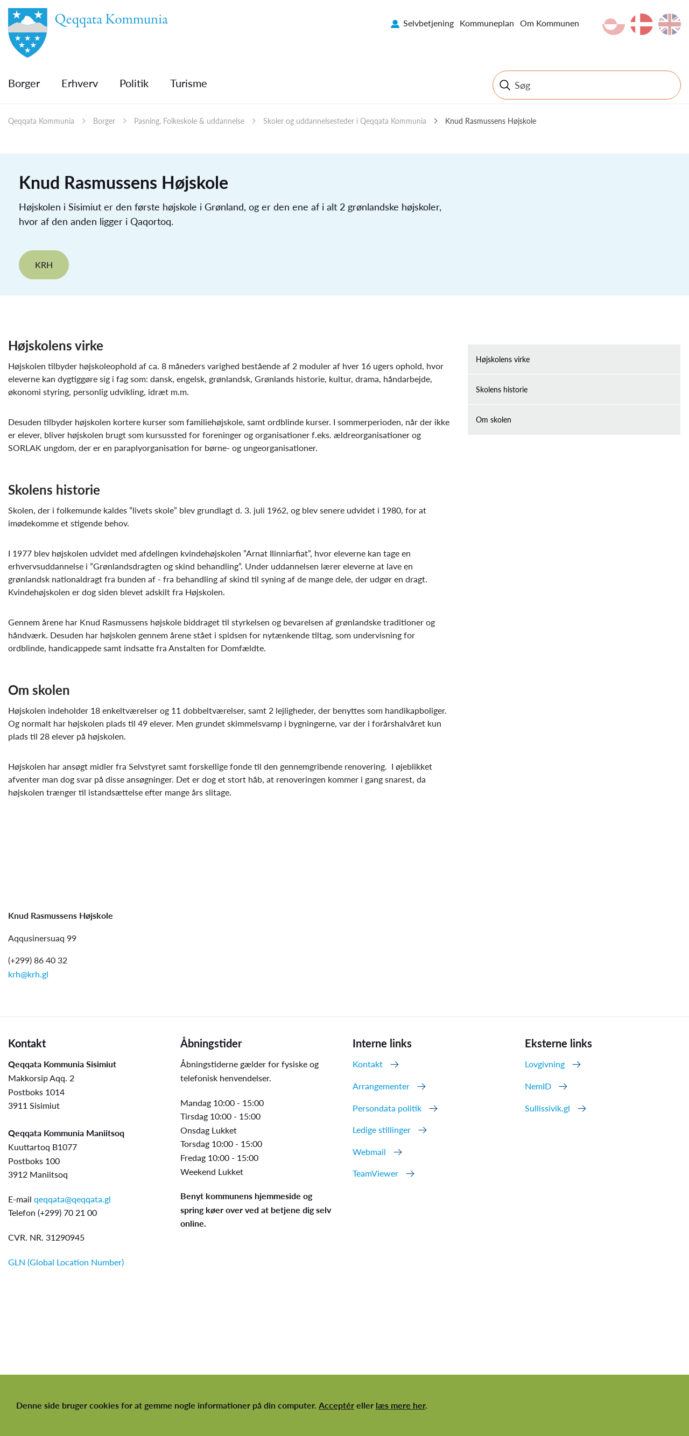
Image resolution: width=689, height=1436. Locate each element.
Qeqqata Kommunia (41, 120)
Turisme (188, 82)
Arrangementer (381, 1086)
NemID (538, 1086)
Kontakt (368, 1064)
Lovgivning (545, 1064)
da (641, 24)
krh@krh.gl (28, 974)
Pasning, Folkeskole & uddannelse (189, 120)
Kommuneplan (487, 23)
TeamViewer (375, 1173)
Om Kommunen (549, 23)
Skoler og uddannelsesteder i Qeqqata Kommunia (344, 120)
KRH (44, 264)
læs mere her (400, 1405)
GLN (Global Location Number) (66, 1262)
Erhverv (79, 82)
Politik (134, 82)
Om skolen (493, 419)
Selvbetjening (428, 23)
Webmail (369, 1151)
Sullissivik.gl (547, 1108)
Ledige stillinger (382, 1129)
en (669, 24)
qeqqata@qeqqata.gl (72, 1199)
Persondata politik (387, 1108)
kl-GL (613, 24)
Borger (24, 82)
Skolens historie (502, 389)
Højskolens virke (503, 359)
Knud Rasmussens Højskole (490, 120)
